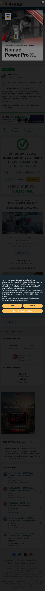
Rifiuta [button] (12, 306)
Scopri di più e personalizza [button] (22, 311)
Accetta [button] (32, 306)
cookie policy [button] (20, 288)
